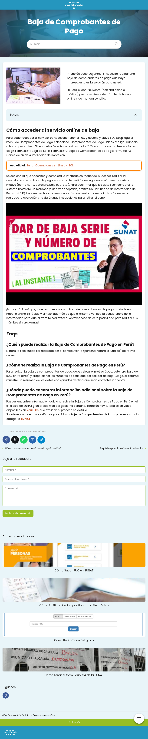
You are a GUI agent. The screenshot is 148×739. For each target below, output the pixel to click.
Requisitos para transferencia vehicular (121, 448)
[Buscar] (115, 43)
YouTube (33, 410)
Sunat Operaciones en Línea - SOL (49, 165)
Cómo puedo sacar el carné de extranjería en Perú (33, 448)
